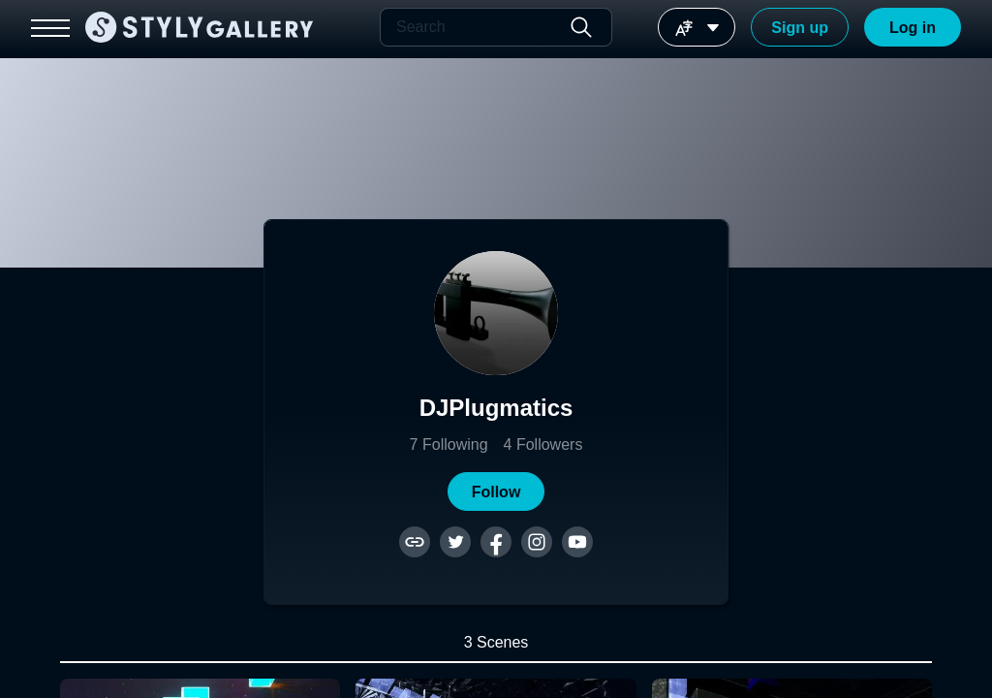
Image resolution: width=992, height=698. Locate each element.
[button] (496, 491)
